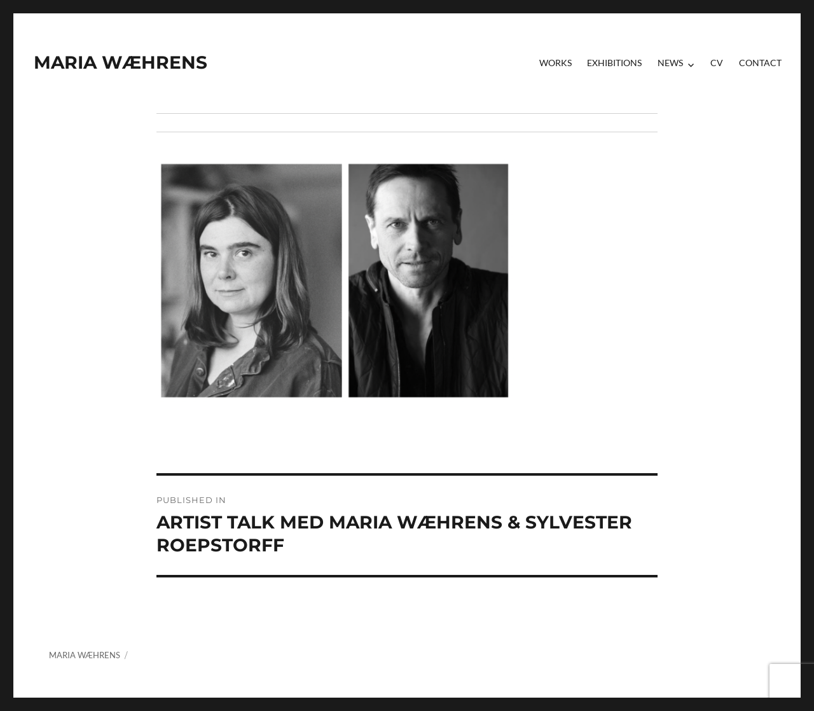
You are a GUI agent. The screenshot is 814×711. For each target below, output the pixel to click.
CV (716, 62)
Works (555, 62)
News (670, 62)
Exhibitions (614, 62)
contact (760, 62)
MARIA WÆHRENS (120, 62)
